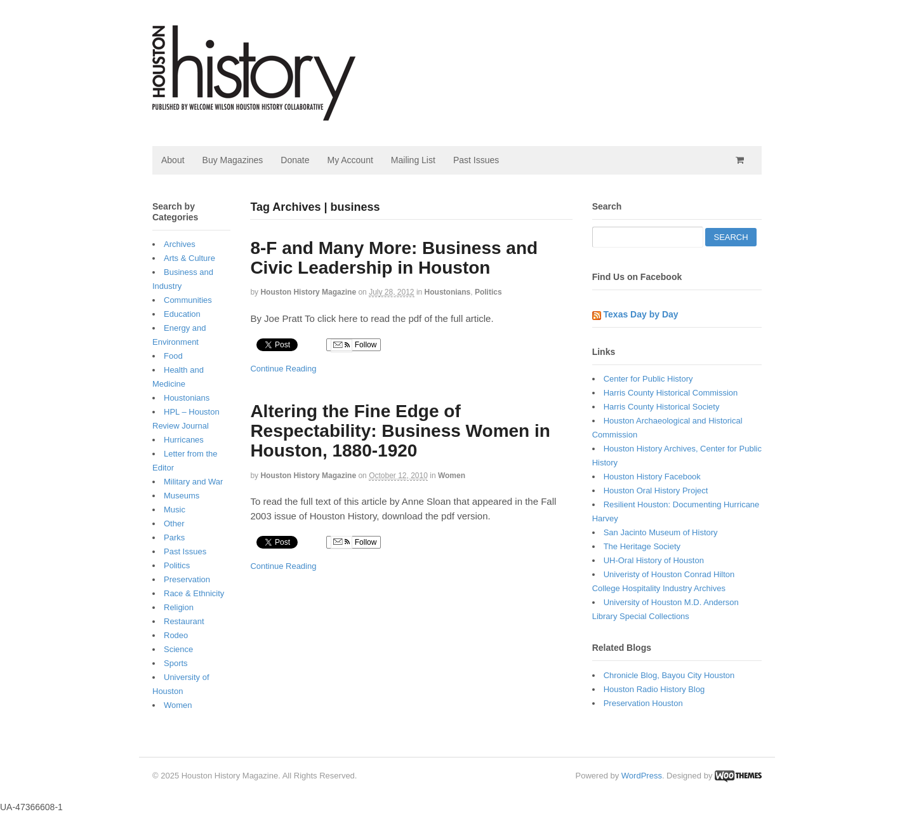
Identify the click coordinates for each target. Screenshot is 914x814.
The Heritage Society (642, 546)
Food (173, 356)
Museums (181, 495)
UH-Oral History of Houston (654, 560)
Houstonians (448, 292)
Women (451, 475)
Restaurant (184, 621)
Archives (179, 244)
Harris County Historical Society (662, 406)
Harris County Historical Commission (671, 392)
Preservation (187, 579)
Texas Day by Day (641, 314)
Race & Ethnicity (194, 593)
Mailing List (413, 160)
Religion (179, 607)
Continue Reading (283, 368)
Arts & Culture (189, 258)
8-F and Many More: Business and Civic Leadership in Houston (394, 257)
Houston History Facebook (652, 476)
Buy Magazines (232, 160)
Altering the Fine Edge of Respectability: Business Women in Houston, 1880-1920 (400, 430)
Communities (188, 300)
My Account (350, 160)
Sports (176, 663)
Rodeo (176, 635)
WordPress (641, 775)
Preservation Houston (643, 703)
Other (174, 523)
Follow (353, 345)
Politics (488, 292)
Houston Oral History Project (656, 490)
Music (174, 509)
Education (182, 314)
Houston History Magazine (308, 292)
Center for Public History (648, 379)
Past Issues (476, 160)
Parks (174, 537)
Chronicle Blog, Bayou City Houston (669, 675)
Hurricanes (184, 439)
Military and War (193, 481)
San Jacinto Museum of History (661, 532)
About (173, 160)
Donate (295, 160)
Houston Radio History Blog (654, 689)
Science (178, 649)
